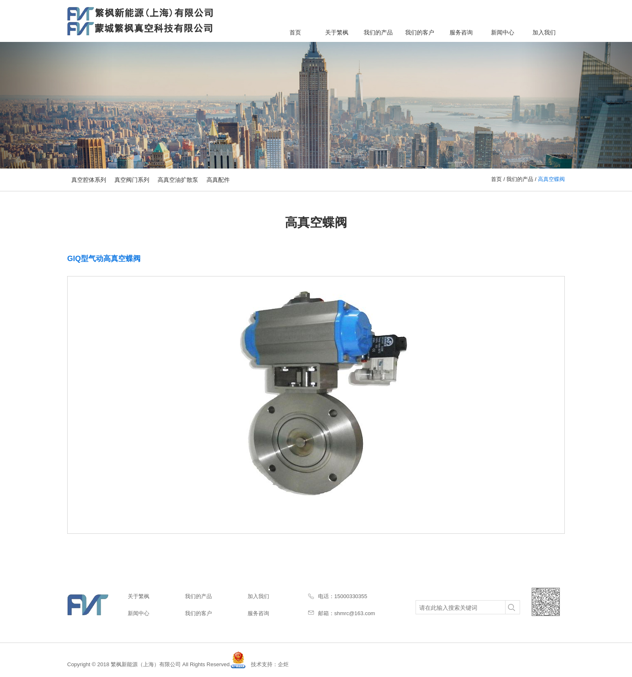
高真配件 (218, 179)
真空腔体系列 (88, 179)
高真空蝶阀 (551, 179)
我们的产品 (378, 32)
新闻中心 (502, 32)
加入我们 (544, 32)
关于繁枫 (336, 32)
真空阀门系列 (131, 179)
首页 (295, 32)
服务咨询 (461, 32)
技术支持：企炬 (270, 664)
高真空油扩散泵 (178, 179)
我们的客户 (419, 32)
